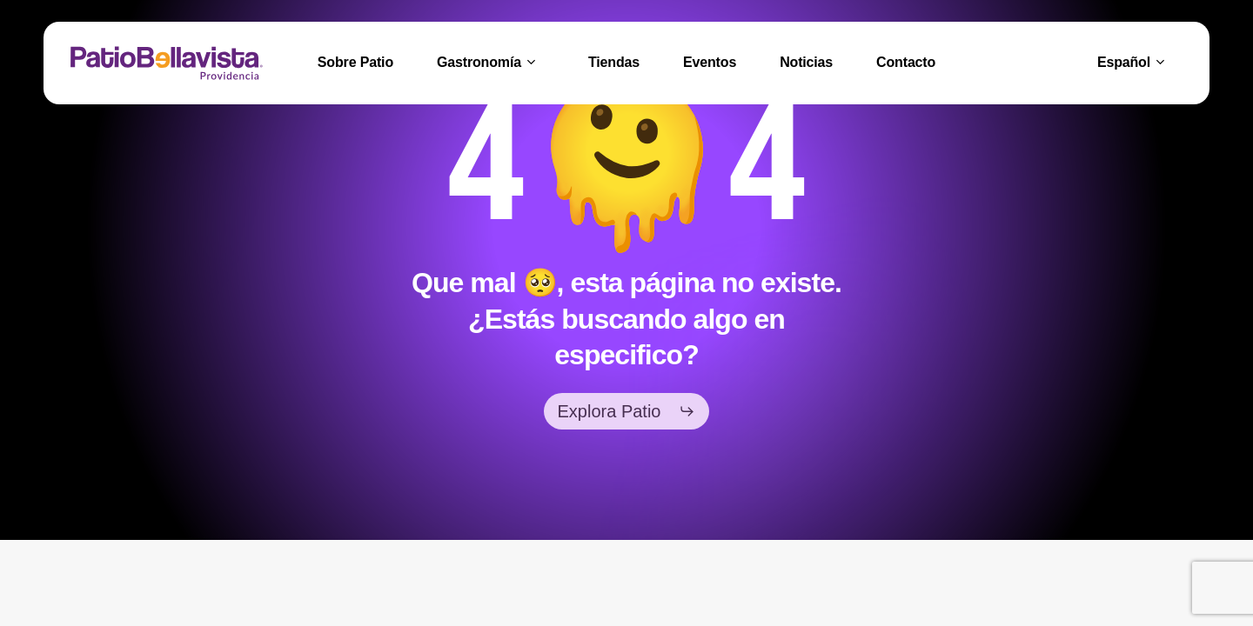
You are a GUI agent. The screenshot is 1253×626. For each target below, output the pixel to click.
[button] (627, 411)
